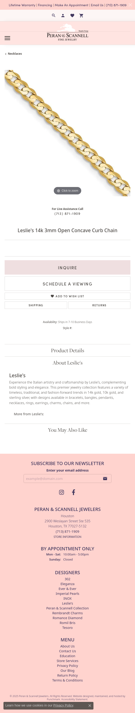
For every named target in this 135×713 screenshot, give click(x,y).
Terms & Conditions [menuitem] (67, 680)
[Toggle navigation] (7, 38)
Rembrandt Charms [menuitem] (67, 613)
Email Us (97, 5)
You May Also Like (67, 430)
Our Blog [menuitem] (67, 670)
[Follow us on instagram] (61, 492)
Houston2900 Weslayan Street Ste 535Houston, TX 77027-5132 (67, 526)
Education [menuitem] (67, 656)
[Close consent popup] (89, 705)
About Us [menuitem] (67, 646)
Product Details (67, 350)
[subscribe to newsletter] (105, 478)
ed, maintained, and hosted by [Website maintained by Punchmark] (107, 696)
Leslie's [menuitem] (67, 603)
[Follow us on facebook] (73, 492)
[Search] (53, 15)
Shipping (36, 305)
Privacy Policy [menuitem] (67, 665)
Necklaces (15, 54)
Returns (99, 305)
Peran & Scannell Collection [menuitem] (67, 608)
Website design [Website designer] (81, 696)
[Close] (130, 5)
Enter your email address (67, 470)
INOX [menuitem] (67, 598)
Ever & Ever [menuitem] (67, 588)
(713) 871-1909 (116, 5)
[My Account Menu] (63, 15)
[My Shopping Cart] (81, 15)
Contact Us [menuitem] (67, 651)
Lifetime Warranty (22, 5)
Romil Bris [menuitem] (67, 623)
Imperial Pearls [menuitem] (67, 593)
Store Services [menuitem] (67, 661)
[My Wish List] (72, 15)
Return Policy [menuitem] (67, 675)
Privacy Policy (63, 705)
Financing (45, 5)
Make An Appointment (71, 5)
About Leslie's (68, 362)
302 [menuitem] (67, 579)
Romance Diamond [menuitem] (67, 618)
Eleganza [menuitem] (67, 584)
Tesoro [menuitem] (67, 627)
